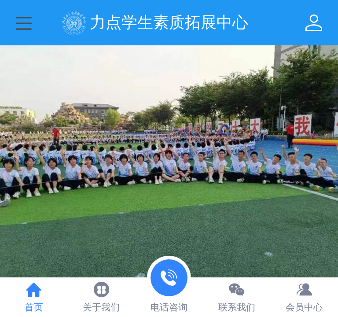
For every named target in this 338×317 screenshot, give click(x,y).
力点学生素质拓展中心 (169, 22)
